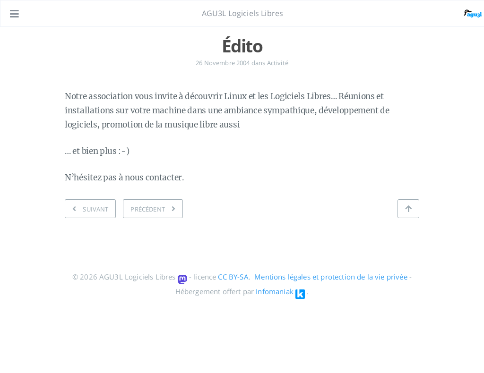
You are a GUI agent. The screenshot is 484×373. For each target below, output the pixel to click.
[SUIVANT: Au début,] (90, 208)
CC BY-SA (233, 276)
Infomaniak (275, 291)
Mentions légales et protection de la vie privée (330, 276)
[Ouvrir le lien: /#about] (468, 14)
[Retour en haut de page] (408, 208)
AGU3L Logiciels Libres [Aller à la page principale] (243, 13)
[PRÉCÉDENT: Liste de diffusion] (153, 208)
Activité (277, 63)
